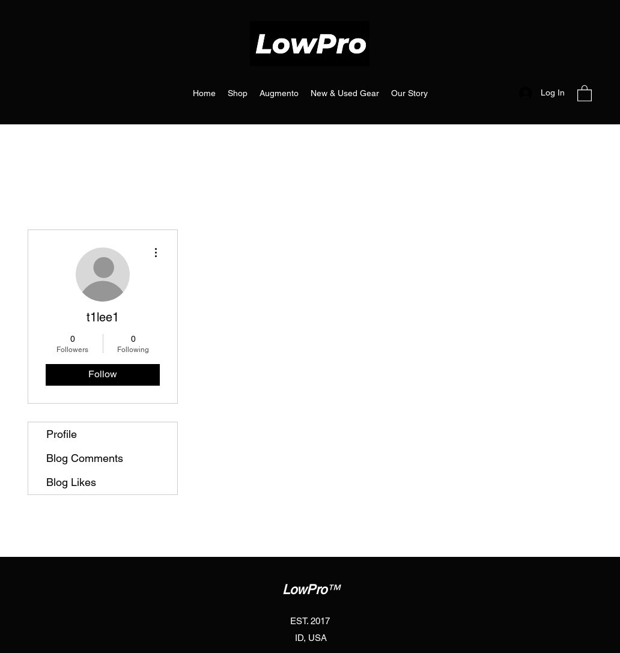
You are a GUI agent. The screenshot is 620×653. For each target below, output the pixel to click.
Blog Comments (84, 458)
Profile (61, 434)
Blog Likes (71, 482)
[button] (584, 93)
